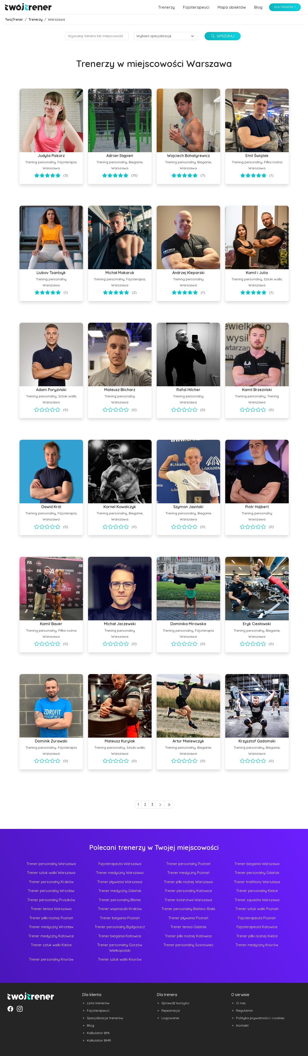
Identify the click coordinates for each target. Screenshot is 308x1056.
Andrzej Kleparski (188, 272)
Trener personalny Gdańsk (257, 872)
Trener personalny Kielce (257, 890)
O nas (241, 1003)
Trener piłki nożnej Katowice (188, 936)
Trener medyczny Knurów (257, 945)
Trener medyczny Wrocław (51, 927)
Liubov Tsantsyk (51, 272)
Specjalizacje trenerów (105, 1018)
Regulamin (244, 1010)
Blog (258, 7)
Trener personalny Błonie (120, 900)
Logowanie (170, 1018)
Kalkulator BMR (99, 1040)
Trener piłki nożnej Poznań (51, 918)
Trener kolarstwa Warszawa (188, 900)
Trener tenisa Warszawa (51, 908)
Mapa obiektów (232, 7)
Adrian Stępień (119, 155)
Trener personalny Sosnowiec (188, 945)
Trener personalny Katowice (188, 890)
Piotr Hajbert (257, 506)
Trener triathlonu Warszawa (257, 881)
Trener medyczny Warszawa (119, 872)
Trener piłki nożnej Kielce (257, 936)
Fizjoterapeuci (196, 7)
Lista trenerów (98, 1003)
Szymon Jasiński (188, 506)
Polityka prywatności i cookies (260, 1018)
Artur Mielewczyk (188, 741)
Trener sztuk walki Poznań (257, 908)
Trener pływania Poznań (188, 918)
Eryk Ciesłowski (257, 623)
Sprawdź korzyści (175, 1003)
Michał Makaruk (119, 272)
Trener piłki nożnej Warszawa (188, 881)
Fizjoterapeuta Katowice (257, 927)
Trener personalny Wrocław (51, 890)
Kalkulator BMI (98, 1033)
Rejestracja (170, 1010)
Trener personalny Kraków (51, 881)
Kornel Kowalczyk (119, 506)
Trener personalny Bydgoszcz (120, 927)
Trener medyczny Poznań (188, 872)
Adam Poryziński (51, 389)
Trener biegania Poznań (120, 918)
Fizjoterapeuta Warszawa (119, 863)
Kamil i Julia (257, 272)
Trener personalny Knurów (51, 959)
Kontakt (242, 1025)
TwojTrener (14, 19)
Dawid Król (51, 506)
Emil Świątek (257, 155)
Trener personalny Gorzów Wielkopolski (119, 948)
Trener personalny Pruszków (51, 900)
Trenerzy (166, 7)
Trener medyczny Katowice (51, 936)
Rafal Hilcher (188, 389)
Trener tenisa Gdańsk (188, 927)
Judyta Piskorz (51, 155)
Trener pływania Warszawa (119, 881)
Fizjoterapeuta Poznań (257, 918)
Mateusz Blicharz (119, 389)
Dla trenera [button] (283, 7)
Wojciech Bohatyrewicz (188, 155)
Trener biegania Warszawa (256, 863)
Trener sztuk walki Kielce (51, 945)
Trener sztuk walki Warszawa (51, 872)
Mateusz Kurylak (120, 741)
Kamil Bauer (51, 623)
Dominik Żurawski (51, 741)
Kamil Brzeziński (257, 389)
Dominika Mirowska (188, 623)
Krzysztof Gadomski (257, 741)
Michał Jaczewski (120, 623)
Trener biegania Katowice (119, 936)
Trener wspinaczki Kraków (120, 908)
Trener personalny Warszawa (51, 863)
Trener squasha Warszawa (257, 900)
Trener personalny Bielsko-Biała (188, 908)
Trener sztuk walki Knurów (119, 959)
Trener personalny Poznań (188, 863)
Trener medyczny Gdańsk (119, 890)
